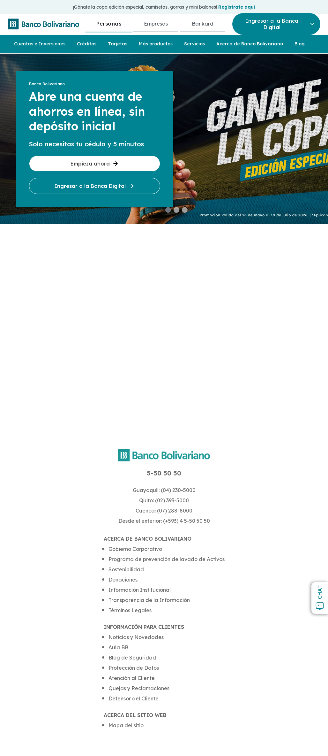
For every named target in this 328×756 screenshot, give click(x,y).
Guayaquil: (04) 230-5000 (164, 490)
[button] (168, 210)
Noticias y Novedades (136, 637)
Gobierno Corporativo (135, 549)
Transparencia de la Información (149, 600)
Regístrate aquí (236, 7)
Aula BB (118, 647)
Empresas (156, 23)
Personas (108, 23)
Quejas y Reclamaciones (138, 688)
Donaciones (123, 579)
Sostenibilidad (126, 569)
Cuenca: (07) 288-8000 (164, 510)
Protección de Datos (133, 668)
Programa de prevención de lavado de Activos (166, 559)
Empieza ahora (95, 163)
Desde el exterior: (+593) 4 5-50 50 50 (164, 521)
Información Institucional (139, 590)
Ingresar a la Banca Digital (95, 186)
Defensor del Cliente (133, 698)
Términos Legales (130, 610)
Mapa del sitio (126, 725)
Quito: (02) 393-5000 (164, 500)
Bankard (202, 23)
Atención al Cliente (131, 678)
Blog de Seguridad (132, 657)
